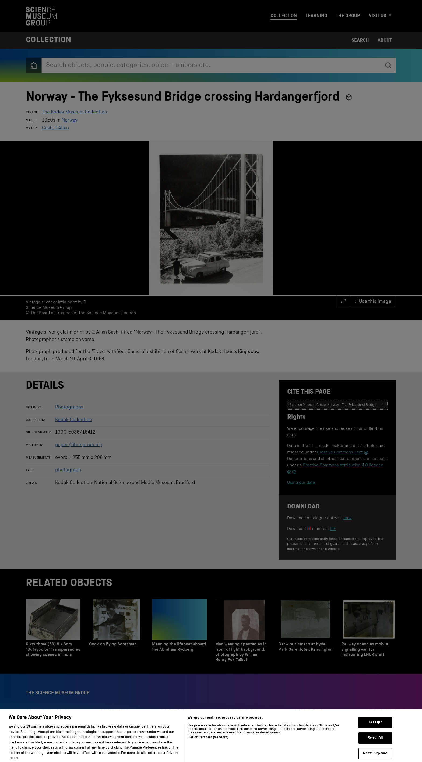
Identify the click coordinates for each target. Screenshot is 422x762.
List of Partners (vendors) (208, 741)
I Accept (375, 726)
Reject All (375, 742)
